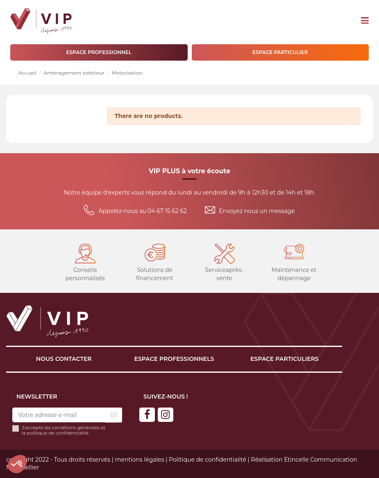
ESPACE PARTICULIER (280, 52)
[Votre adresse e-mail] (58, 415)
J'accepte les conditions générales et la (63, 430)
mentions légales (139, 459)
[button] (17, 464)
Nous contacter (64, 358)
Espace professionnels (174, 358)
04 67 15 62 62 (167, 211)
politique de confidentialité (58, 433)
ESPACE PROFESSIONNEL (99, 52)
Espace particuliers (284, 358)
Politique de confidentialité (207, 459)
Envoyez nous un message (257, 211)
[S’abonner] (113, 415)
